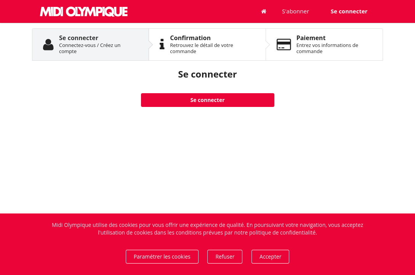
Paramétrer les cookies (162, 256)
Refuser (224, 256)
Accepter (270, 256)
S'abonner (295, 11)
